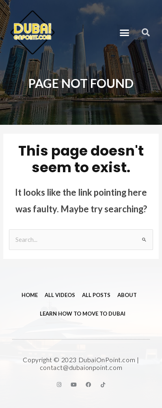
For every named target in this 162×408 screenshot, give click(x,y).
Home (30, 295)
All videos (60, 295)
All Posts (96, 295)
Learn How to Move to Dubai (82, 313)
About (127, 295)
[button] (124, 32)
